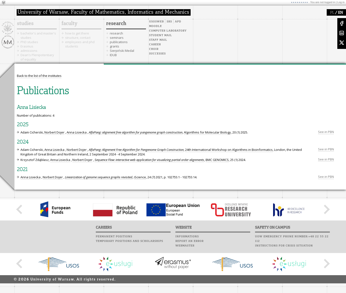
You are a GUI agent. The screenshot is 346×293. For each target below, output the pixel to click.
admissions (29, 50)
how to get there (77, 33)
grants (114, 46)
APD (178, 21)
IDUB (113, 55)
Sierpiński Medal (122, 50)
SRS (169, 21)
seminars (117, 37)
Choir (154, 49)
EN (340, 13)
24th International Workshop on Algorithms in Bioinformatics (229, 149)
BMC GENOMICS (217, 160)
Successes (157, 53)
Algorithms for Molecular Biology (207, 132)
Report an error (189, 241)
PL (332, 13)
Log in (341, 2)
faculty (69, 24)
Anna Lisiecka (77, 132)
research (116, 24)
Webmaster (184, 245)
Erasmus (27, 46)
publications (119, 42)
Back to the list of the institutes (39, 75)
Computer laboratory (168, 30)
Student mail (160, 35)
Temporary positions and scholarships (129, 241)
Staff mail (158, 40)
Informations (187, 236)
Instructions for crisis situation (284, 245)
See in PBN (326, 132)
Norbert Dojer (54, 132)
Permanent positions (114, 236)
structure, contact (77, 37)
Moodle (155, 26)
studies (25, 24)
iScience (140, 177)
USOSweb (156, 21)
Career (155, 44)
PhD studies (29, 42)
